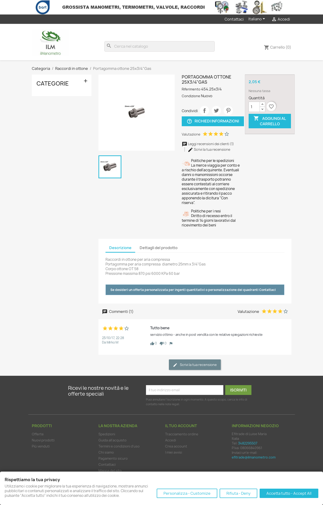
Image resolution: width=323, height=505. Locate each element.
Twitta (216, 110)
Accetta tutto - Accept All (289, 493)
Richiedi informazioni (213, 121)
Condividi (204, 110)
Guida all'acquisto (112, 440)
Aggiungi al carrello (270, 120)
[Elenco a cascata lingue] (257, 19)
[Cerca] (159, 46)
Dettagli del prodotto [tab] (159, 247)
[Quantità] (254, 107)
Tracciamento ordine (181, 434)
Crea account (176, 446)
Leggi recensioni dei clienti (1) (208, 144)
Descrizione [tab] (120, 247)
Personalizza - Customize (186, 493)
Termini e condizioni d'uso (119, 446)
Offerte (38, 434)
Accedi (170, 440)
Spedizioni (106, 434)
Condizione (191, 96)
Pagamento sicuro (113, 458)
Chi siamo (106, 452)
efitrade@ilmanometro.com (254, 457)
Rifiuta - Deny (238, 493)
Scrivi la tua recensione (209, 149)
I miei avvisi (173, 452)
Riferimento (191, 89)
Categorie (52, 83)
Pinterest (228, 110)
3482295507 (247, 443)
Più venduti (41, 446)
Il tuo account (181, 425)
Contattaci (234, 19)
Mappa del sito (110, 470)
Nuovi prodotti (43, 440)
